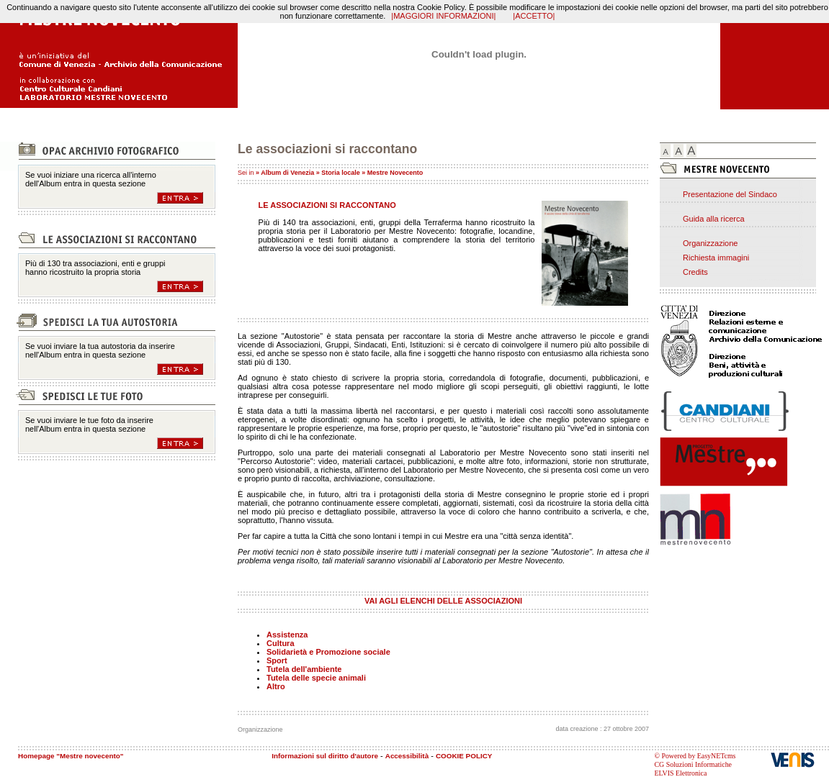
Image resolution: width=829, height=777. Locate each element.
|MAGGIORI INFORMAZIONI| (443, 16)
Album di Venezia (287, 172)
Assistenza (287, 634)
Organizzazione (710, 243)
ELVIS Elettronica (680, 773)
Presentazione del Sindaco (730, 194)
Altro (275, 686)
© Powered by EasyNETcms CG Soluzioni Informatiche (694, 760)
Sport (276, 660)
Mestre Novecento (395, 172)
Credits (695, 272)
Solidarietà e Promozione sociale (328, 652)
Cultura (280, 643)
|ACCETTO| (534, 16)
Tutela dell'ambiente (304, 669)
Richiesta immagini (716, 257)
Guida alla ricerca (714, 218)
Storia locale (340, 172)
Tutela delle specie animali (316, 677)
